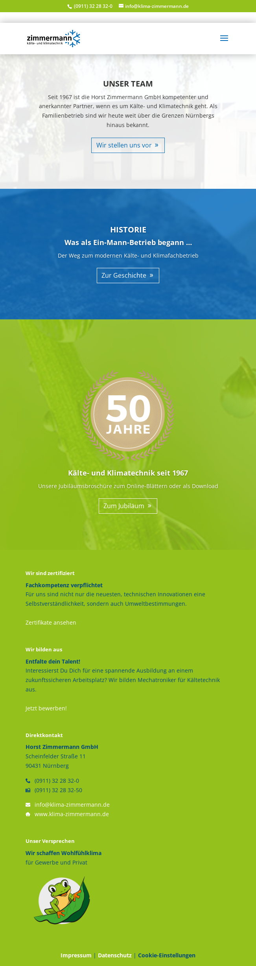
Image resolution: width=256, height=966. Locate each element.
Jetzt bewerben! (46, 708)
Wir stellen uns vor (124, 145)
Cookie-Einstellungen (166, 955)
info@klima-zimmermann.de (72, 804)
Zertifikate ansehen (51, 622)
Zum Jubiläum (123, 505)
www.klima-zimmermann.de (72, 814)
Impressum (76, 955)
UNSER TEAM (128, 83)
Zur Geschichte (123, 275)
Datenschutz (115, 955)
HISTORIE (128, 229)
